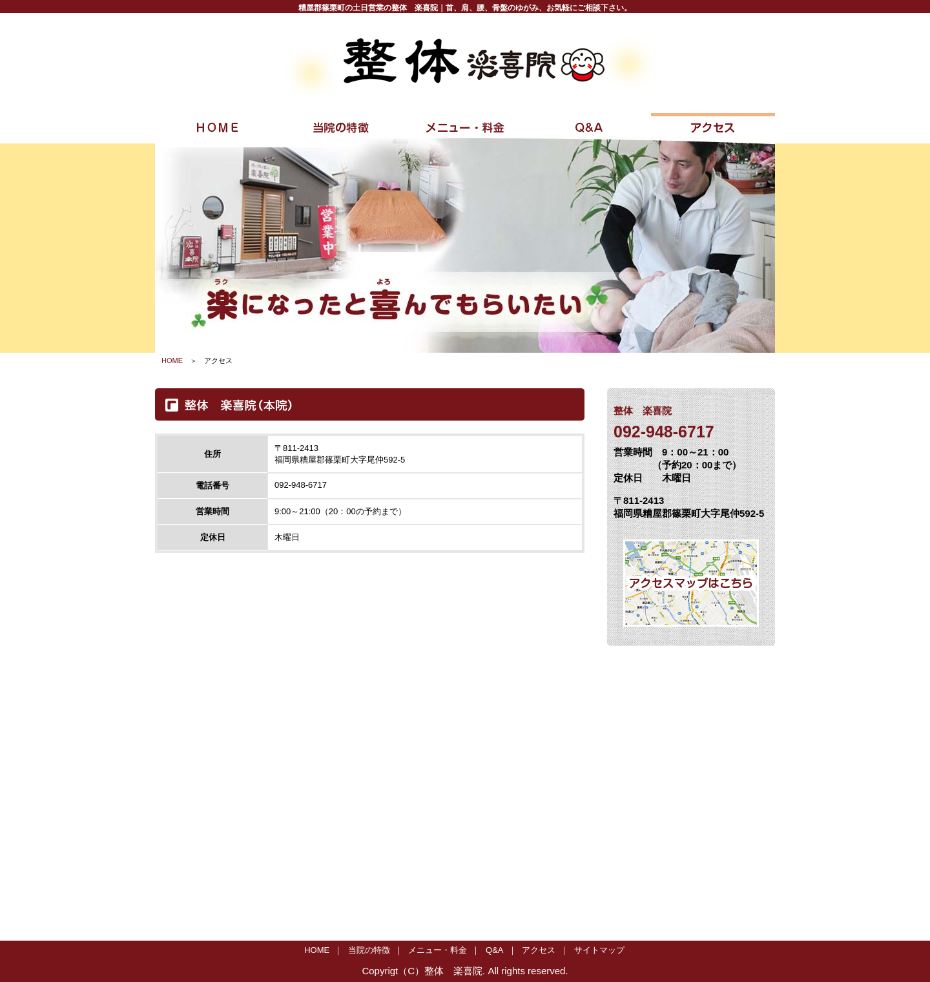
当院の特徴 (369, 950)
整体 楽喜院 (453, 970)
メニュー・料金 (437, 950)
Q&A (494, 950)
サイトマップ (599, 950)
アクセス (538, 950)
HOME (172, 360)
